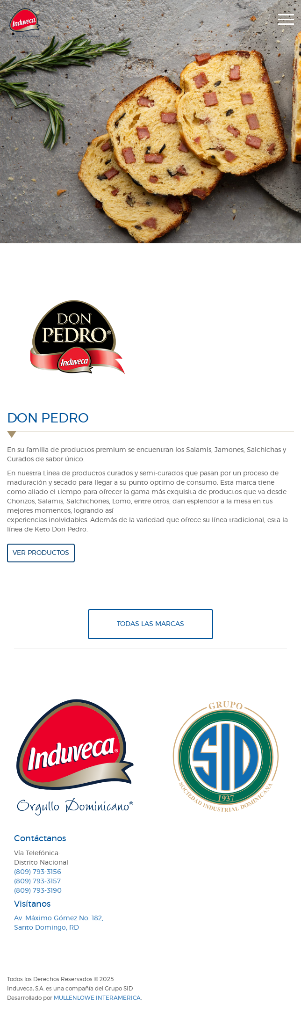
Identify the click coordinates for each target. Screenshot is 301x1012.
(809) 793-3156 (37, 872)
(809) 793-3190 (38, 891)
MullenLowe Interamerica (97, 998)
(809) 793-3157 (37, 881)
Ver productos (41, 553)
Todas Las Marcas (150, 624)
